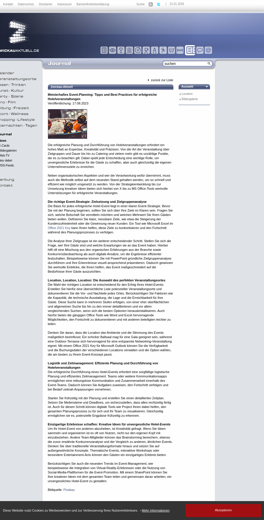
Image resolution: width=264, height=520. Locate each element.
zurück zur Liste (159, 80)
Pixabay (69, 489)
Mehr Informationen (155, 510)
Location (187, 93)
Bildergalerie (190, 99)
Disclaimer (46, 4)
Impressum (64, 4)
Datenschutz (26, 4)
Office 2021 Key (59, 228)
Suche (141, 4)
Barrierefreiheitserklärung (93, 4)
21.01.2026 (177, 4)
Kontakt (8, 4)
